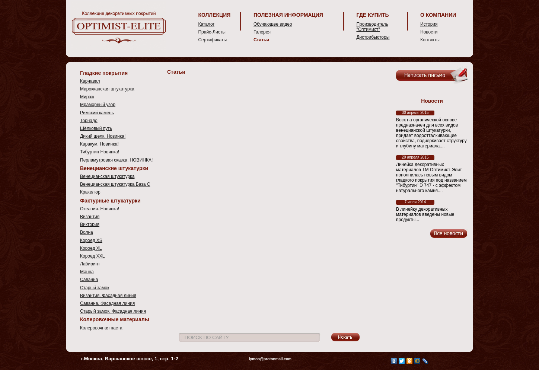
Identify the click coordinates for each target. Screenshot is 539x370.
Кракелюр (90, 192)
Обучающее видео (272, 24)
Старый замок (94, 287)
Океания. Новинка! (99, 208)
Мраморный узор (97, 104)
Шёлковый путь (96, 128)
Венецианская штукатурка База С (115, 184)
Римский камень (97, 112)
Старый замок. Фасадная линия (113, 311)
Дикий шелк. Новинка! (102, 136)
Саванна (89, 279)
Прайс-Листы (211, 32)
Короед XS (91, 240)
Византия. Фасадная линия (108, 295)
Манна (87, 271)
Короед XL (91, 248)
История (429, 24)
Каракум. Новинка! (99, 144)
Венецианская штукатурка (107, 176)
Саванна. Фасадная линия (107, 303)
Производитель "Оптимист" (372, 27)
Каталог (206, 24)
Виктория (89, 224)
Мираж (87, 96)
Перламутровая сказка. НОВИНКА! (116, 160)
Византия (89, 216)
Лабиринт (90, 264)
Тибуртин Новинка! (99, 151)
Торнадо (89, 120)
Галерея (262, 32)
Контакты (430, 39)
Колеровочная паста (101, 328)
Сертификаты (212, 39)
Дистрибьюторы (372, 37)
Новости (428, 32)
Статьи (261, 39)
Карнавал (90, 81)
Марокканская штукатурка (107, 89)
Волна (86, 232)
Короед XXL (92, 256)
